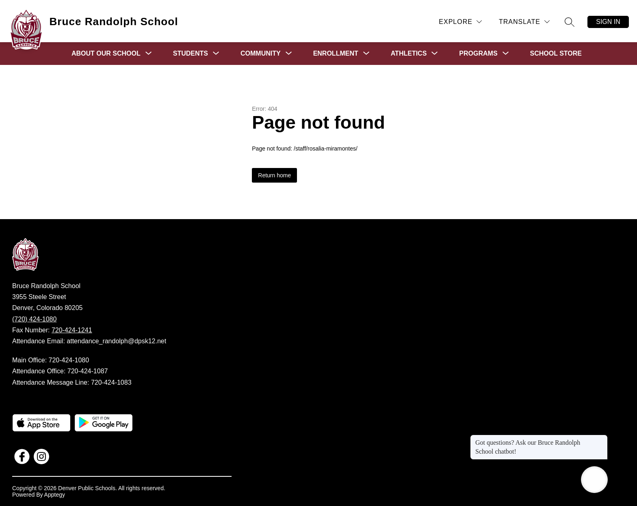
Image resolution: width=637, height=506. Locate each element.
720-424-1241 (72, 330)
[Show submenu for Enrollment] (335, 53)
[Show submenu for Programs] (478, 53)
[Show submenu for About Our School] (106, 53)
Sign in (608, 21)
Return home (274, 175)
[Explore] (460, 22)
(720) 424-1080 (34, 319)
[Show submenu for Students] (190, 53)
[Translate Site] (524, 22)
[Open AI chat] (594, 479)
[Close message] (601, 438)
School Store (556, 53)
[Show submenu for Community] (260, 53)
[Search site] (569, 22)
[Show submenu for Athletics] (409, 53)
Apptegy (54, 494)
